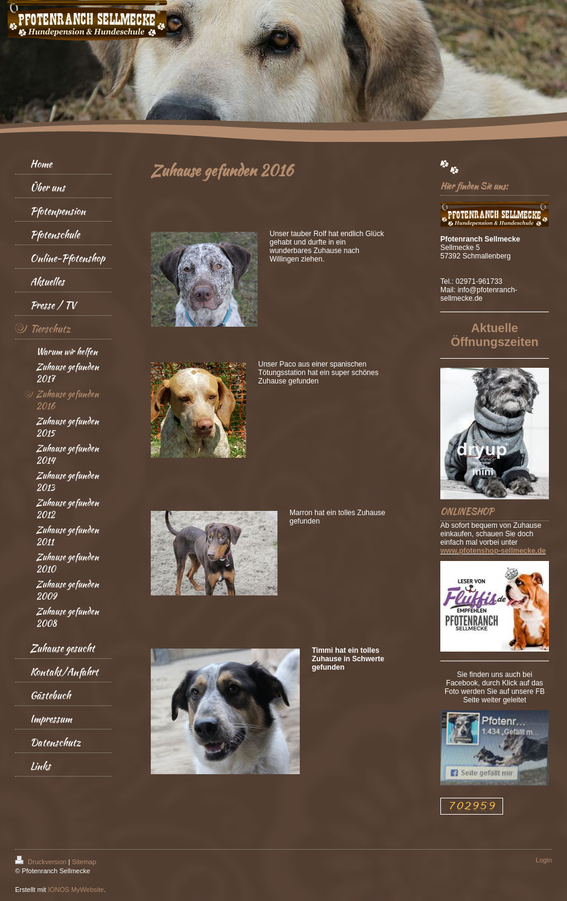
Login (544, 860)
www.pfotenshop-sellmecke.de (493, 551)
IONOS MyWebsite (76, 889)
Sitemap (84, 861)
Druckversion (41, 861)
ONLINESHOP (466, 511)
